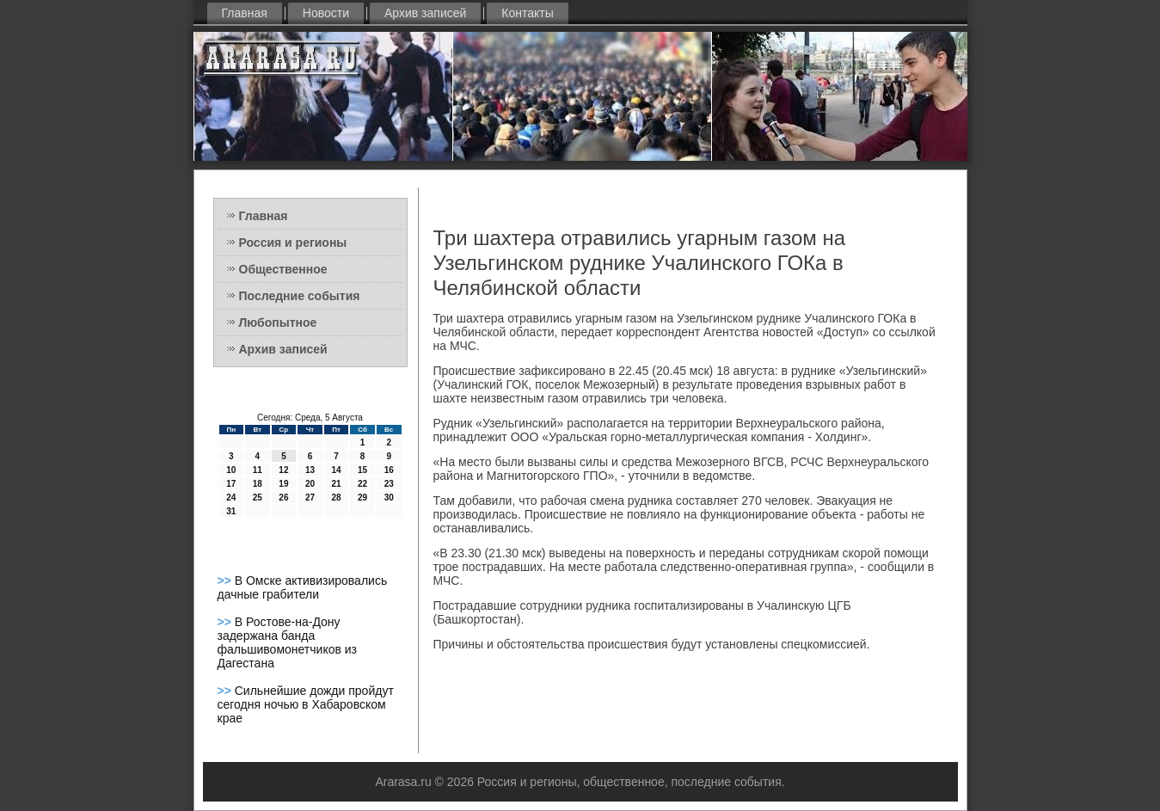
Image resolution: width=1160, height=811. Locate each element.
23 (389, 483)
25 (257, 497)
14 (336, 470)
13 (310, 470)
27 (310, 497)
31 (231, 511)
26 (283, 497)
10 (231, 470)
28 (336, 497)
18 (257, 483)
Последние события (299, 296)
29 (362, 497)
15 (362, 470)
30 (389, 497)
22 (362, 483)
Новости (326, 13)
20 (310, 483)
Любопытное (278, 322)
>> (226, 580)
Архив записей (425, 13)
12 (283, 470)
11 (257, 470)
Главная (244, 13)
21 (336, 483)
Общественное (283, 269)
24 (231, 497)
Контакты (527, 13)
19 (283, 483)
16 (389, 470)
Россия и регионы (293, 242)
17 (231, 483)
